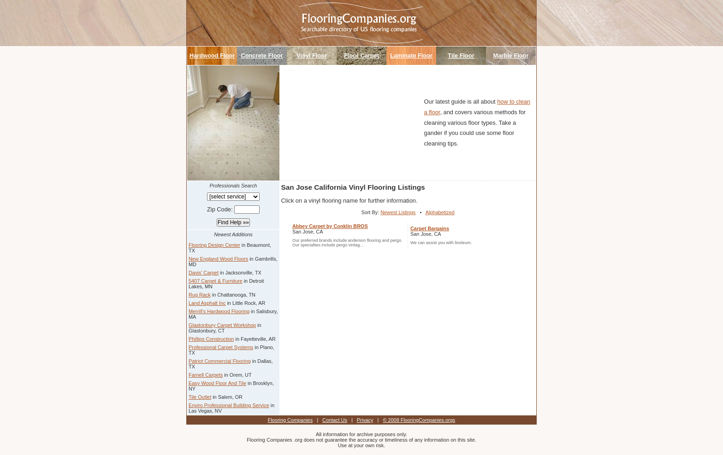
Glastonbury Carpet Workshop (222, 325)
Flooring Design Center (214, 245)
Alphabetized (440, 212)
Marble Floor (511, 55)
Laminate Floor (411, 55)
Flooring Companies (290, 420)
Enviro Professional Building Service (229, 405)
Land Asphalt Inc (207, 303)
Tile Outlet (200, 397)
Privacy (365, 420)
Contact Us (334, 420)
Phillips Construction (211, 339)
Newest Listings (397, 212)
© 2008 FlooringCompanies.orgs (419, 420)
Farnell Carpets (206, 375)
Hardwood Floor (212, 55)
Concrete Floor (262, 55)
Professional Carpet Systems (221, 347)
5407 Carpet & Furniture (216, 281)
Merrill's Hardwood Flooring (219, 311)
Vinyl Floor (311, 55)
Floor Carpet (361, 55)
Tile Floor (461, 55)
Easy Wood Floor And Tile (217, 383)
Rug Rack (200, 295)
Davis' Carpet (204, 272)
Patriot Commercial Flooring (220, 361)
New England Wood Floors (218, 259)
